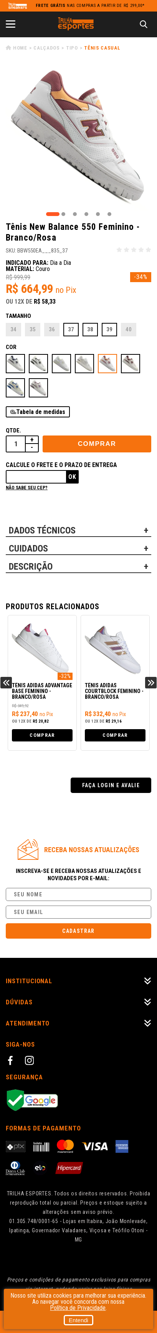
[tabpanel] (78, 137)
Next (151, 682)
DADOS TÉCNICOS (42, 530)
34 (13, 329)
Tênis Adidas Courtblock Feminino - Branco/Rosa (114, 691)
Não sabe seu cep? (27, 487)
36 (52, 329)
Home (20, 48)
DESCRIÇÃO (31, 566)
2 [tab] (63, 214)
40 (129, 329)
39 (109, 329)
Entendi (78, 1320)
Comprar (97, 443)
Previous (6, 682)
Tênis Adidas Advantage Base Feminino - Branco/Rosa (42, 691)
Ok (72, 476)
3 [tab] (75, 214)
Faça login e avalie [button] (111, 785)
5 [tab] (98, 214)
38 (90, 329)
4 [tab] (86, 214)
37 (71, 329)
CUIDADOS (28, 548)
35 (33, 329)
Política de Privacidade (78, 1307)
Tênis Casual (102, 48)
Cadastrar (78, 931)
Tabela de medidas (40, 412)
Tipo (72, 48)
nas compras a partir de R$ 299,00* (90, 5)
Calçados (46, 48)
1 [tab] (52, 214)
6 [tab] (109, 214)
